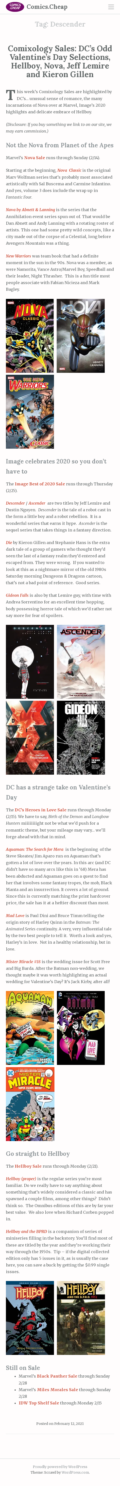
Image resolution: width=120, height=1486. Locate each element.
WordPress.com (75, 1472)
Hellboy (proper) (21, 1178)
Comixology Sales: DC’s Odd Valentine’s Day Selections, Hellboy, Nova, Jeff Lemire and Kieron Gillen (60, 61)
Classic (75, 170)
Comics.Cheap (47, 7)
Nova (62, 170)
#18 (24, 961)
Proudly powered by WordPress (60, 1467)
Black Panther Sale (57, 1376)
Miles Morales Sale (57, 1389)
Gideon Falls (18, 595)
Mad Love (15, 915)
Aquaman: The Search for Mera (35, 849)
